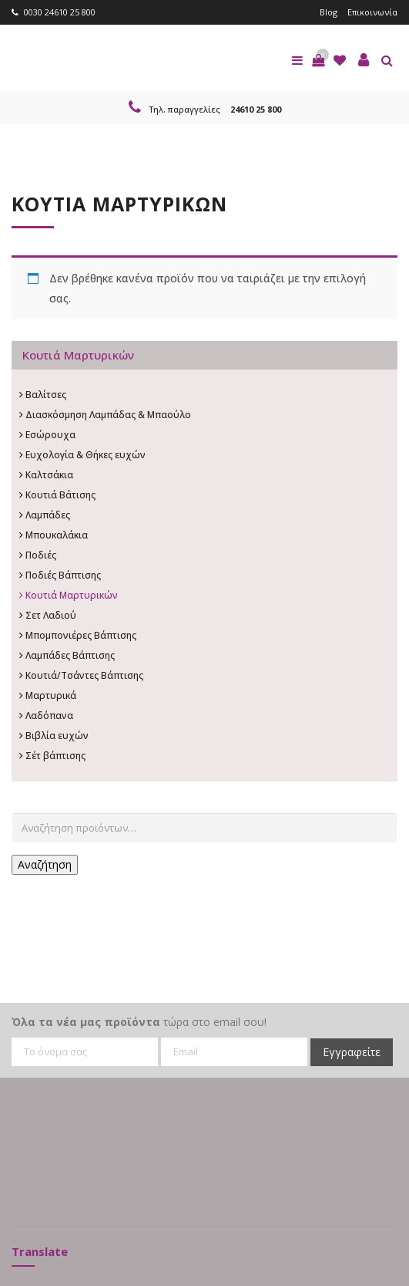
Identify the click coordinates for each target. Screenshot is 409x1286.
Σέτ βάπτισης (55, 755)
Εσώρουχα (50, 434)
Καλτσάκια (49, 474)
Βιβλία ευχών (57, 735)
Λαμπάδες (47, 514)
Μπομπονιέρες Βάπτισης (80, 635)
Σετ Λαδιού (50, 615)
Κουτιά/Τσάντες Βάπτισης (84, 675)
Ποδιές (40, 555)
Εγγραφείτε (352, 1052)
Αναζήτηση (45, 864)
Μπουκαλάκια (56, 535)
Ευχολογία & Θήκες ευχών (85, 454)
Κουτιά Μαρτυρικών (71, 595)
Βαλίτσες (45, 394)
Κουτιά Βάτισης (60, 494)
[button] (318, 60)
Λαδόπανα (49, 715)
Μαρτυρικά (50, 695)
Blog (328, 12)
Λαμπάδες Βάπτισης (70, 655)
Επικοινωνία (372, 12)
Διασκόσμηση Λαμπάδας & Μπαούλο (108, 414)
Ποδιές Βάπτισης (63, 575)
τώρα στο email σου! (139, 1021)
